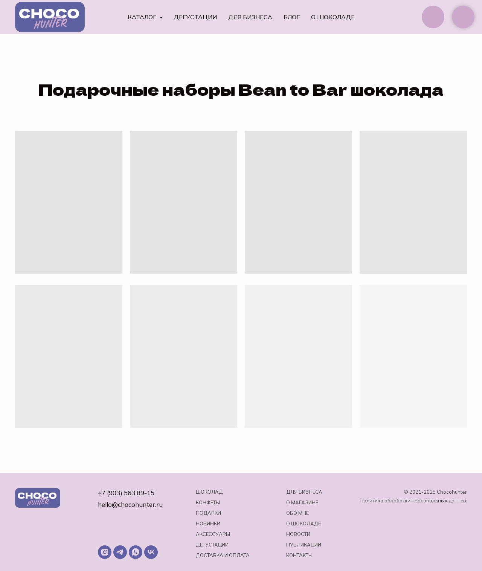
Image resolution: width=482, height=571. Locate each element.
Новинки (208, 523)
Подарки (208, 513)
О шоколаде (333, 17)
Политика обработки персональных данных (413, 501)
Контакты (299, 555)
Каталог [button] (143, 17)
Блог (292, 17)
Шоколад (209, 492)
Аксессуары (213, 534)
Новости (298, 534)
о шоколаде (303, 523)
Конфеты (208, 502)
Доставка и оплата (223, 555)
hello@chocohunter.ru (130, 504)
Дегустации (195, 17)
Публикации (303, 545)
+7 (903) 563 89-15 (126, 493)
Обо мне (297, 513)
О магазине (302, 502)
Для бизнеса (250, 17)
